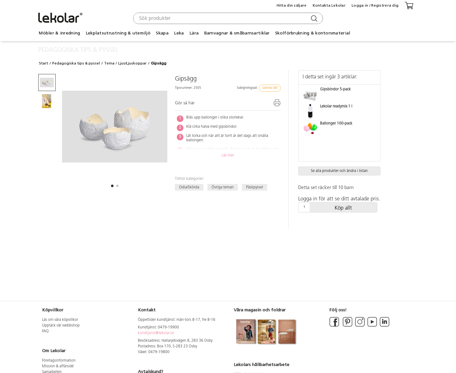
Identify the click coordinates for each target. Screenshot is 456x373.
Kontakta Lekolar (329, 5)
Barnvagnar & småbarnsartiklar (237, 33)
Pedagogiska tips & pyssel (76, 63)
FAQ (45, 331)
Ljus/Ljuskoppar (132, 63)
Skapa (162, 33)
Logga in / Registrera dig (375, 5)
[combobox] (227, 18)
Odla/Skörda (189, 187)
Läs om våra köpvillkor (60, 320)
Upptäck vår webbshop (61, 325)
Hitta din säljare (292, 5)
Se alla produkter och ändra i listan (339, 171)
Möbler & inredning (59, 33)
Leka (179, 33)
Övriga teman (223, 187)
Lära (194, 33)
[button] (112, 186)
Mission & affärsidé (58, 366)
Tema (109, 63)
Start (43, 63)
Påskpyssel (254, 187)
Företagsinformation (59, 361)
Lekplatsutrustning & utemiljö (118, 33)
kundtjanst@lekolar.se (156, 333)
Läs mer (228, 155)
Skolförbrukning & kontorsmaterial (312, 33)
